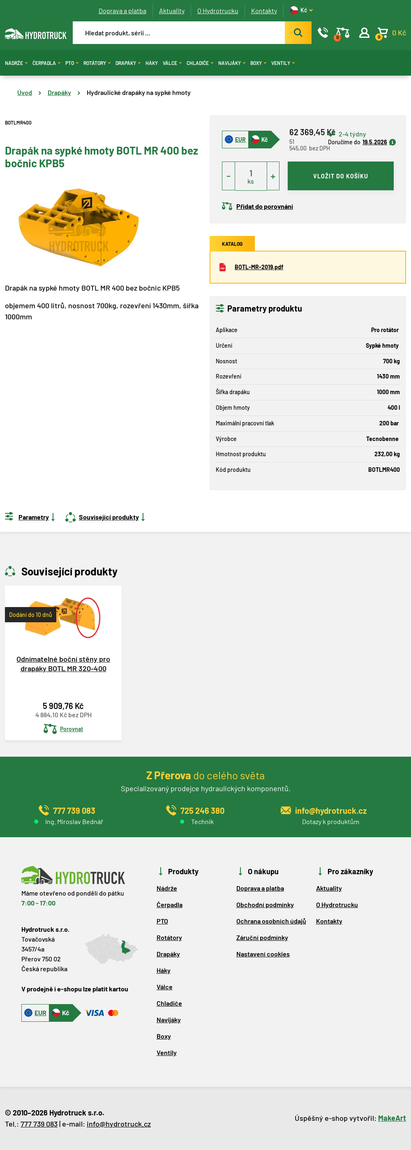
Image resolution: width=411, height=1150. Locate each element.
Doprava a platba (122, 10)
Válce (172, 63)
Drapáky (128, 63)
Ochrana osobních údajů (271, 921)
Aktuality (172, 10)
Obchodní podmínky (265, 904)
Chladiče (200, 63)
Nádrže (16, 63)
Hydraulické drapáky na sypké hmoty (139, 92)
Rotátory (97, 63)
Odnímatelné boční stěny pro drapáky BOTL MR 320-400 (63, 663)
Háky (151, 63)
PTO (72, 63)
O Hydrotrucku (217, 10)
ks (250, 181)
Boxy (258, 63)
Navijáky (231, 63)
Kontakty (264, 10)
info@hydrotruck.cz (119, 1123)
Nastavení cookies (263, 954)
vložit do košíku (340, 176)
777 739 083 (39, 1123)
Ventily (283, 63)
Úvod (24, 92)
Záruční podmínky (262, 937)
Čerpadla (46, 63)
